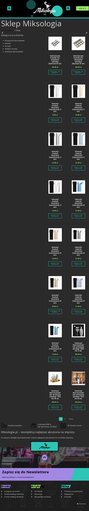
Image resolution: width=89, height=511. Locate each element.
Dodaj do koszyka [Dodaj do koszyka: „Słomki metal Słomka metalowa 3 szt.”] (55, 120)
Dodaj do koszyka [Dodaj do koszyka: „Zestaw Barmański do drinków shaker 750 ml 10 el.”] (55, 407)
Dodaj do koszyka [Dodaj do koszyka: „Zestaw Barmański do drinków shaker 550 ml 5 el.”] (78, 359)
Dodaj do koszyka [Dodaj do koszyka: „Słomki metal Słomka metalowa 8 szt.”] (78, 216)
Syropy (8, 46)
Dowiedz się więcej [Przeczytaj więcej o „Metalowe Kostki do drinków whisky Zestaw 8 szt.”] (55, 72)
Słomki (8, 43)
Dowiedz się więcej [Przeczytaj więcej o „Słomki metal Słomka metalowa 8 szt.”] (55, 311)
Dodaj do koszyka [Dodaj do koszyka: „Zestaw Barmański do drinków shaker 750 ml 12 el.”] (78, 407)
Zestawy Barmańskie (14, 51)
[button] (9, 8)
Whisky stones (11, 49)
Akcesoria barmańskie (14, 40)
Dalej (71, 419)
